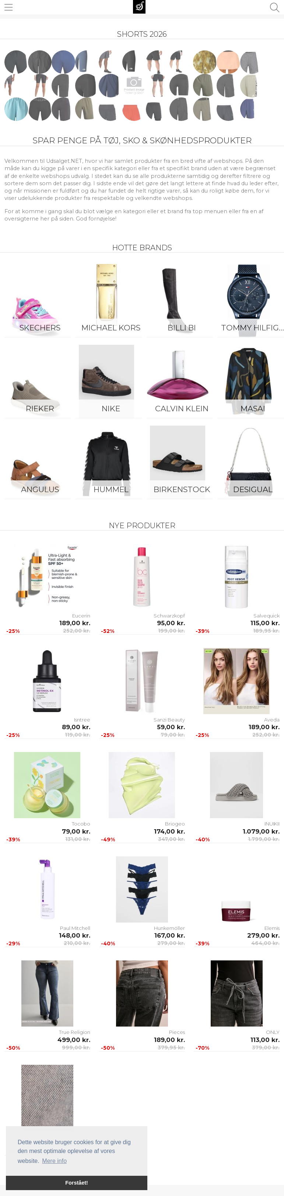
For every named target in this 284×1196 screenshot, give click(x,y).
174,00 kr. (169, 831)
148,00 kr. (74, 935)
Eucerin (81, 616)
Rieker (40, 408)
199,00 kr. (171, 631)
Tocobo (81, 824)
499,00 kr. (73, 1039)
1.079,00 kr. (261, 831)
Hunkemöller (169, 928)
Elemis (272, 928)
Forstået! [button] (76, 1183)
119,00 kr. (77, 735)
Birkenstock (182, 489)
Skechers (40, 327)
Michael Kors (110, 327)
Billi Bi (182, 327)
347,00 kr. (171, 839)
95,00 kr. (171, 623)
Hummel (111, 489)
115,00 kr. (265, 623)
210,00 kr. (77, 943)
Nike (111, 408)
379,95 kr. (171, 1047)
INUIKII (272, 824)
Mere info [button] (54, 1161)
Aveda (272, 720)
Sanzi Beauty (169, 720)
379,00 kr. (266, 1047)
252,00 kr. (76, 631)
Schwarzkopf (169, 616)
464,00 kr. (265, 943)
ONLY (273, 1032)
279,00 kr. (171, 943)
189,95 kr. (266, 631)
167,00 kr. (169, 935)
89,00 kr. (76, 727)
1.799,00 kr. (264, 839)
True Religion (74, 1032)
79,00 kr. (173, 735)
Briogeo (175, 824)
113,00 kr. (265, 1039)
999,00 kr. (76, 1047)
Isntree (82, 720)
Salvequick (266, 616)
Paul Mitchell (75, 928)
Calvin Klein (181, 408)
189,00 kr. (74, 623)
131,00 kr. (77, 839)
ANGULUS (40, 489)
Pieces (177, 1032)
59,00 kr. (171, 727)
